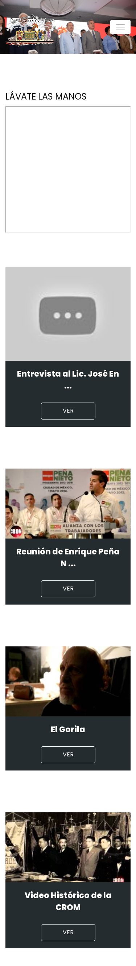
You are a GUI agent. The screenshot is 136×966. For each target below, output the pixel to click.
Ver (68, 411)
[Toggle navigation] (120, 27)
